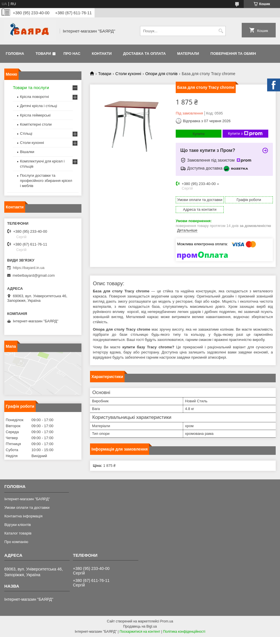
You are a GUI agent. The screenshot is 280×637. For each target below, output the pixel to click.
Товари (43, 53)
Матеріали (188, 53)
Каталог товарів (17, 533)
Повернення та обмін (233, 53)
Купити (199, 134)
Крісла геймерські (35, 115)
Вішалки (27, 152)
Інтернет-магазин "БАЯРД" (27, 499)
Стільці (26, 133)
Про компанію (16, 542)
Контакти (102, 53)
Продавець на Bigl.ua (140, 626)
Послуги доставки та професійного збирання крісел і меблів (46, 180)
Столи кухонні (128, 73)
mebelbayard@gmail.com (34, 275)
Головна (15, 53)
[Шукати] (221, 31)
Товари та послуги (31, 87)
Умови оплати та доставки (26, 507)
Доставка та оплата (144, 53)
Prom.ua (166, 621)
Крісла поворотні (34, 97)
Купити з (245, 133)
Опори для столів (161, 73)
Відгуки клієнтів (17, 525)
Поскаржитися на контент (139, 632)
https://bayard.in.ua (29, 268)
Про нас (71, 53)
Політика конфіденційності (184, 632)
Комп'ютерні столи (36, 124)
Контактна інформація (23, 516)
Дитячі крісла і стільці (38, 106)
